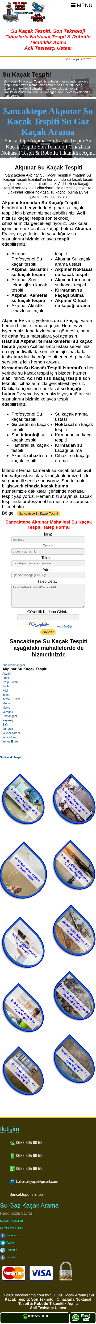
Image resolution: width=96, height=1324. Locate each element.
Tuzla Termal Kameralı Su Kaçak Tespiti (24, 945)
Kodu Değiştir (64, 626)
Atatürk (6, 673)
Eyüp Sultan (10, 682)
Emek (6, 678)
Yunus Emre (10, 741)
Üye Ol (67, 59)
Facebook (9, 1235)
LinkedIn (8, 1250)
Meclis (6, 703)
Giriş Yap (85, 59)
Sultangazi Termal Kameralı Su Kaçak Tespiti (75, 802)
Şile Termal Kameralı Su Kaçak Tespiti (23, 1074)
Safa (5, 724)
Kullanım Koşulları (11, 1220)
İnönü (5, 695)
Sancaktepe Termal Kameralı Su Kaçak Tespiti (74, 999)
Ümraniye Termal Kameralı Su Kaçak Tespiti (28, 869)
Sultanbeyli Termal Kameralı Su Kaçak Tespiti (74, 868)
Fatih (5, 686)
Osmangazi (9, 716)
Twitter (7, 1242)
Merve (6, 707)
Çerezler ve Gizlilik (11, 1228)
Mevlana (7, 712)
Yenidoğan (9, 737)
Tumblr (7, 1257)
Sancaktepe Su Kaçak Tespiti (38, 513)
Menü (81, 5)
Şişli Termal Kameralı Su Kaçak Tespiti (23, 1011)
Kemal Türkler (11, 699)
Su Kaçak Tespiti (11, 757)
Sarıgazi (7, 728)
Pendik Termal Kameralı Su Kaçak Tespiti (74, 1062)
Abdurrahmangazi (13, 665)
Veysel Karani (11, 733)
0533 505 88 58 (35, 1316)
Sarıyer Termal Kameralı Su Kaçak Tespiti (75, 933)
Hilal (5, 690)
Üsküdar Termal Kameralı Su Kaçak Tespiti (24, 802)
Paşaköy (7, 720)
